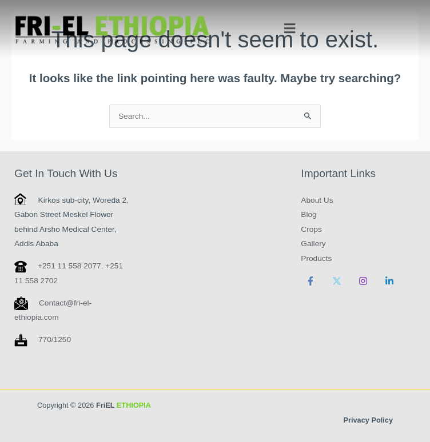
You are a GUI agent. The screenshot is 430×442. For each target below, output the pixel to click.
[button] (289, 28)
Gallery (313, 243)
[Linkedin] (389, 281)
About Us (317, 200)
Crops (311, 229)
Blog (308, 214)
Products (316, 258)
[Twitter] (337, 281)
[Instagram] (363, 281)
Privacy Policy (368, 420)
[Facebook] (310, 281)
